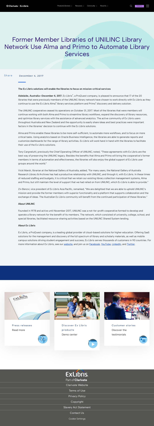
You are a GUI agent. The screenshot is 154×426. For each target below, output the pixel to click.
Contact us (138, 6)
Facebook (94, 244)
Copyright (77, 401)
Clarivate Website (77, 385)
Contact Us (77, 413)
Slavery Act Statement (77, 407)
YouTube (106, 244)
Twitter (131, 244)
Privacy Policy (77, 396)
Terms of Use (77, 390)
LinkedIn (116, 244)
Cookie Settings (77, 419)
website (68, 244)
